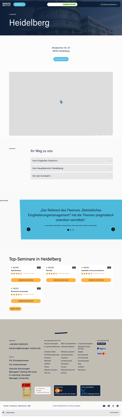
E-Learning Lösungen (19, 375)
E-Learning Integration (85, 343)
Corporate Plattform (67, 347)
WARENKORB (114, 412)
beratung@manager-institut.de (25, 348)
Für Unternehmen (18, 364)
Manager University (19, 378)
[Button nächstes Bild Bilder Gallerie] (113, 229)
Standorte (64, 358)
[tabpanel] (71, 217)
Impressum (13, 406)
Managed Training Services (23, 372)
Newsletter (65, 364)
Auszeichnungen (83, 361)
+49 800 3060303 (18, 344)
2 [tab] (70, 230)
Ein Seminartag (83, 358)
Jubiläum (81, 367)
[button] (62, 4)
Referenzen (82, 370)
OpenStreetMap (100, 134)
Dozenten (47, 358)
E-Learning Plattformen (52, 347)
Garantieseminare (67, 355)
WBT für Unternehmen (68, 343)
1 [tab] (68, 230)
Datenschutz (22, 406)
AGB (28, 406)
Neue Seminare (83, 355)
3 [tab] (73, 230)
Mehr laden (15, 308)
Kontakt (63, 373)
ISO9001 (47, 364)
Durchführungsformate (51, 355)
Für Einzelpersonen (19, 360)
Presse (46, 367)
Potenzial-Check (50, 352)
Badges (80, 352)
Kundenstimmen (66, 361)
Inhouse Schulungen (19, 368)
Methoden (47, 361)
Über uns (47, 373)
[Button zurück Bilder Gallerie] (28, 229)
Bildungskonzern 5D (68, 370)
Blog (79, 364)
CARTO (110, 134)
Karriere (63, 367)
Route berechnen (61, 59)
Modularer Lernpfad (67, 352)
